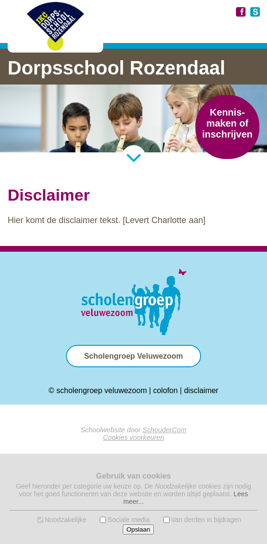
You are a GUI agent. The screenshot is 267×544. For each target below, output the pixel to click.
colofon (165, 390)
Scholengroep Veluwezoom (133, 356)
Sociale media (128, 519)
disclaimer (201, 390)
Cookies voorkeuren (133, 437)
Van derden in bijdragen (206, 519)
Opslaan (138, 529)
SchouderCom (164, 430)
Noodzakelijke (65, 519)
